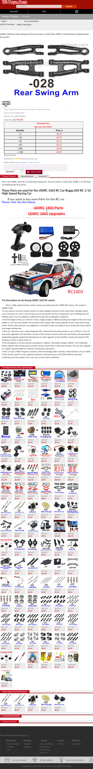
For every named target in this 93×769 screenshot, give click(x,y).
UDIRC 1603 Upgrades (46, 214)
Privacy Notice (45, 747)
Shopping (10, 747)
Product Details (9, 176)
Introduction (77, 744)
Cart (44, 11)
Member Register (13, 744)
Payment (27, 744)
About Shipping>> (22, 162)
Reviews (43, 176)
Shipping (27, 747)
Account (14, 11)
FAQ (8, 750)
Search (69, 6)
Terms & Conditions (47, 744)
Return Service (45, 750)
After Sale (43, 753)
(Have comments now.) (29, 159)
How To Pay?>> (34, 162)
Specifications (27, 176)
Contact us (62, 744)
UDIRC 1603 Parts (48, 208)
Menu (84, 11)
